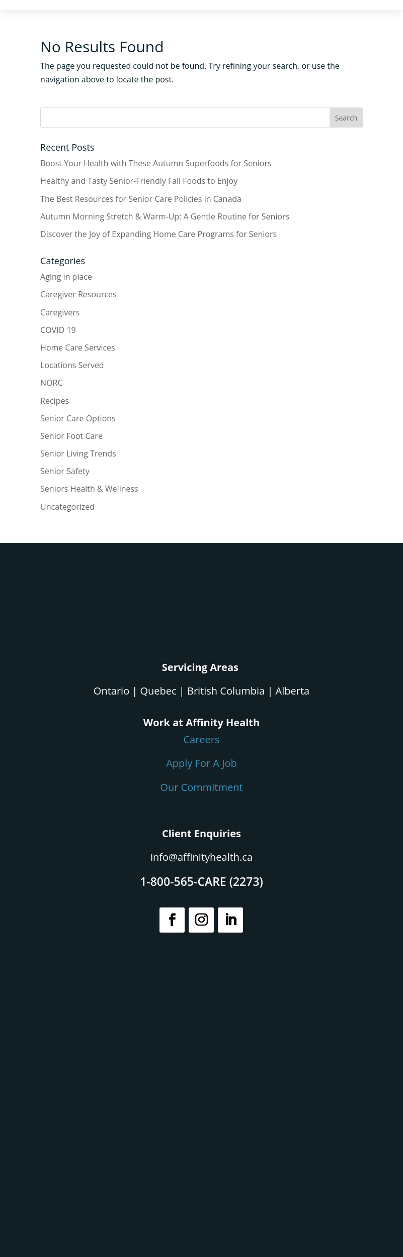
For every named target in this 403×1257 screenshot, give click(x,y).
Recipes (54, 400)
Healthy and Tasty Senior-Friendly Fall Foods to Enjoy (138, 180)
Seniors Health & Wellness (89, 488)
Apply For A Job (201, 763)
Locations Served (72, 365)
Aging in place (66, 276)
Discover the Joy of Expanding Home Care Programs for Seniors (158, 234)
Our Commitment (201, 787)
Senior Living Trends (78, 453)
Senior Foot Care (71, 435)
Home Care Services (77, 347)
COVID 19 (58, 329)
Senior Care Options (78, 418)
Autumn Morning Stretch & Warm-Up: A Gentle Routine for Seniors (164, 216)
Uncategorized (67, 506)
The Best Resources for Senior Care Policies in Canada (140, 198)
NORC (51, 382)
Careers (201, 739)
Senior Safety (65, 471)
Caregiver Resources (78, 294)
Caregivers (59, 312)
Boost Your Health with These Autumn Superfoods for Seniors (155, 163)
